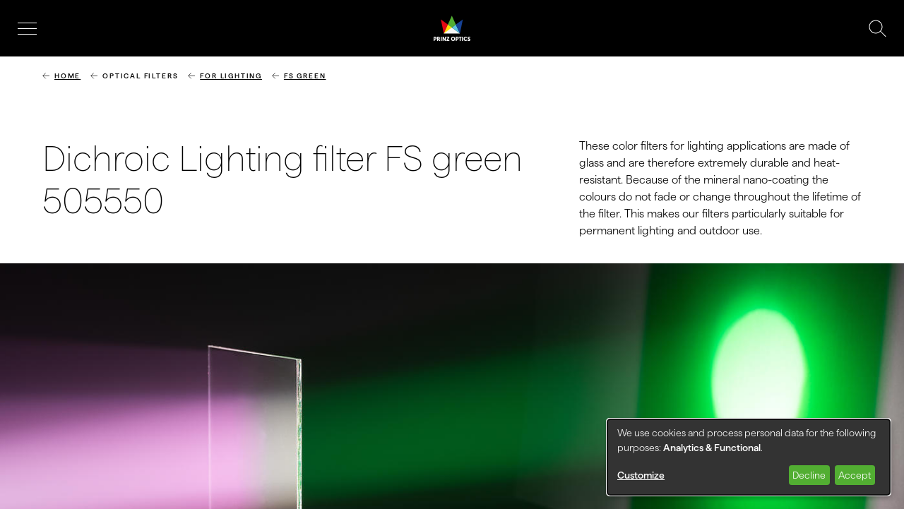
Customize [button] (641, 475)
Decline (809, 475)
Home (67, 76)
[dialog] (748, 457)
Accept (854, 475)
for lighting (231, 76)
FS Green (305, 76)
